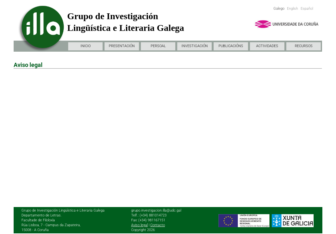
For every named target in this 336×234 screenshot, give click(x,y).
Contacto (157, 225)
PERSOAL (158, 46)
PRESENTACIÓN (122, 46)
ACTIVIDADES (267, 46)
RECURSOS (304, 46)
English (292, 8)
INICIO (86, 46)
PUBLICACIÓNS (230, 46)
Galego (278, 8)
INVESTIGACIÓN (194, 46)
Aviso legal (139, 225)
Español (307, 8)
